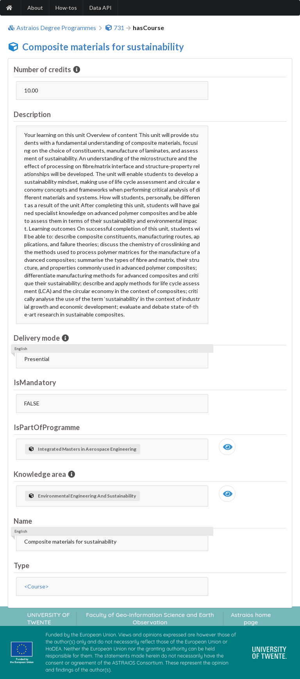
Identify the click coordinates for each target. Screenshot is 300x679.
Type (21, 565)
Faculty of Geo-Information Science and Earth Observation (150, 618)
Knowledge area (40, 474)
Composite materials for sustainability (103, 46)
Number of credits (43, 69)
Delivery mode (37, 338)
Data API (100, 7)
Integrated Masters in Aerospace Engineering (82, 449)
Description (32, 114)
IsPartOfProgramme (47, 427)
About (35, 7)
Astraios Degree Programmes (52, 28)
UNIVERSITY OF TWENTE (48, 618)
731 (114, 28)
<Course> (36, 586)
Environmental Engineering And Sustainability (82, 496)
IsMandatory (35, 382)
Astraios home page (251, 618)
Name (23, 521)
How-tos (66, 7)
